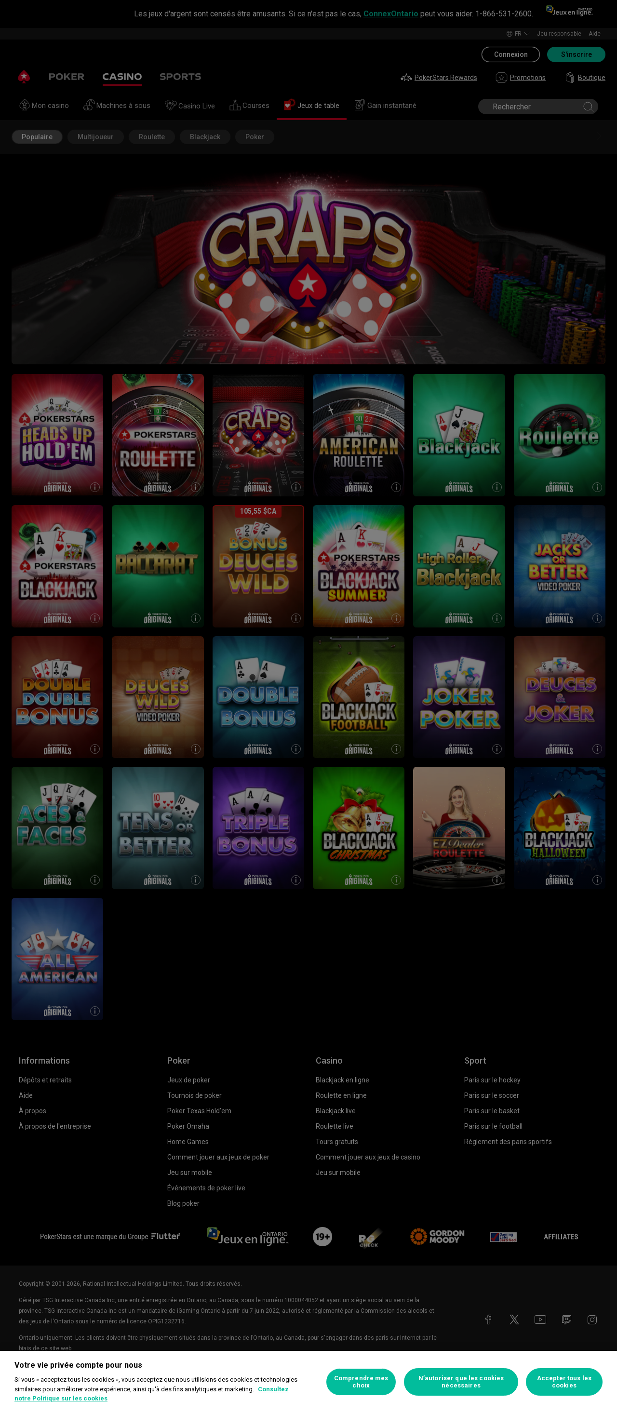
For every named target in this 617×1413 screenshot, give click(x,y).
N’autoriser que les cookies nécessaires (461, 1381)
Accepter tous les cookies (564, 1381)
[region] (308, 1382)
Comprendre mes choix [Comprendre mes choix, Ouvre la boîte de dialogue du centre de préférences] (361, 1381)
